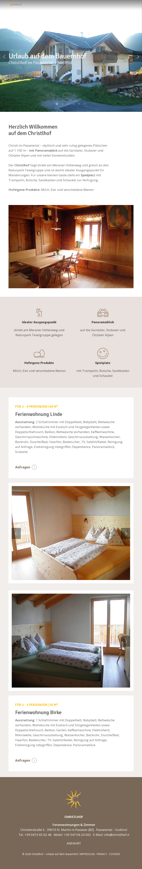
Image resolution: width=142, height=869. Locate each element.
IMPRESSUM (87, 854)
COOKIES (114, 854)
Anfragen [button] (22, 467)
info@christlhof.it (116, 835)
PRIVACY (102, 854)
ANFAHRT (74, 843)
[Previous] (4, 56)
